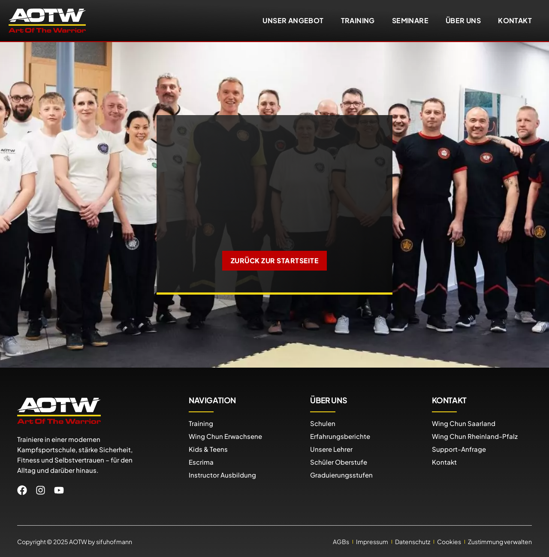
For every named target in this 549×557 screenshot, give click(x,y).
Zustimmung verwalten (500, 541)
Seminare (410, 20)
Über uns (463, 20)
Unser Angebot (292, 20)
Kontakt (515, 20)
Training (358, 20)
